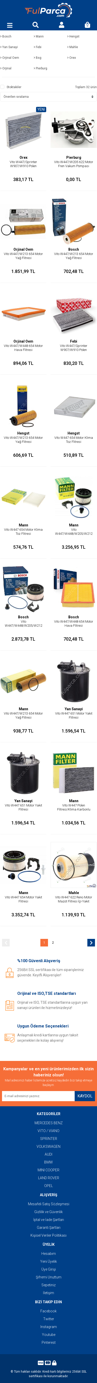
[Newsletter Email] (38, 1096)
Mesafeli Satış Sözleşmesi (48, 1204)
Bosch (73, 249)
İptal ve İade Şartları (48, 1220)
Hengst (23, 433)
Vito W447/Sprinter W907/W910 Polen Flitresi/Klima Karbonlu (73, 350)
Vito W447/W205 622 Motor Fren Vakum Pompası (73, 164)
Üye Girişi (48, 1269)
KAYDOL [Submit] (84, 1096)
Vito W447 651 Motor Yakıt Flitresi (73, 715)
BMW (48, 1162)
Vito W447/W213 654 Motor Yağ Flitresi (23, 256)
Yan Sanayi (74, 709)
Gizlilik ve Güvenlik (48, 1212)
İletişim (48, 1293)
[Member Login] (61, 25)
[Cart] (87, 25)
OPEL (48, 1186)
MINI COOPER (48, 1170)
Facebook (48, 1311)
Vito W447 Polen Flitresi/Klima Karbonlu (73, 807)
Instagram (48, 1327)
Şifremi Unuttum (48, 1277)
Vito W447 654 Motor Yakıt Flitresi (23, 899)
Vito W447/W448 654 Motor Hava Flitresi (23, 348)
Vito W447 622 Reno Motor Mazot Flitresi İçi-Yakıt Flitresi (73, 901)
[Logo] (48, 10)
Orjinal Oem (23, 249)
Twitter (48, 1319)
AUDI (48, 1154)
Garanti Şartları (48, 1228)
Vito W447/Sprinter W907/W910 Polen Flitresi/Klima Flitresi (23, 166)
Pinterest (49, 1342)
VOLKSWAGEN (48, 1146)
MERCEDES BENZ (49, 1123)
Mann (23, 525)
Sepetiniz (48, 1285)
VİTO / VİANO (48, 1131)
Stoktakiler (14, 87)
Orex (23, 157)
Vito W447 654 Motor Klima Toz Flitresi (73, 440)
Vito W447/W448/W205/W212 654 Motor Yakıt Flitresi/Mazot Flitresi (73, 536)
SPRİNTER (48, 1139)
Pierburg (73, 157)
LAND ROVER (48, 1178)
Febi (73, 341)
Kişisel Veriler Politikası (48, 1235)
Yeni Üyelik (48, 1261)
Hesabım (48, 1254)
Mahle (74, 893)
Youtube (48, 1335)
